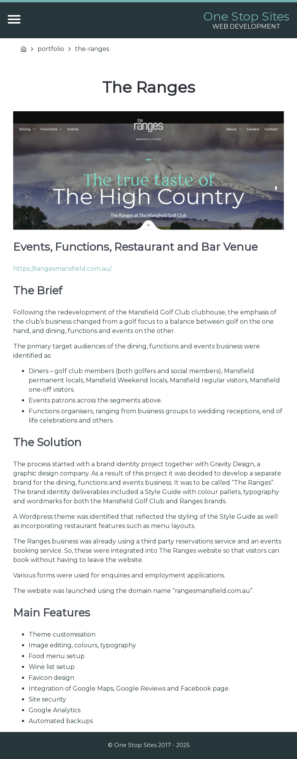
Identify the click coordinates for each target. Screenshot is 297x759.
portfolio (51, 49)
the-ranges (92, 49)
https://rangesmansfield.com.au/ (62, 268)
